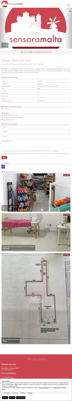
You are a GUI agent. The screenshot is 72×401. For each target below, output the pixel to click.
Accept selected (21, 397)
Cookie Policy (56, 387)
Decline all (12, 397)
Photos (5, 109)
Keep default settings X (64, 380)
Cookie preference (43, 387)
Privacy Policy (55, 151)
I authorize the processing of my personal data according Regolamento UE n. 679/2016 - (30, 151)
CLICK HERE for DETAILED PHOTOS (36, 52)
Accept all (5, 397)
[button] (3, 28)
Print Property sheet (9, 115)
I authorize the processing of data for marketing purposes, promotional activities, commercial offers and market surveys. (35, 154)
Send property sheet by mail (11, 117)
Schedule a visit (7, 120)
